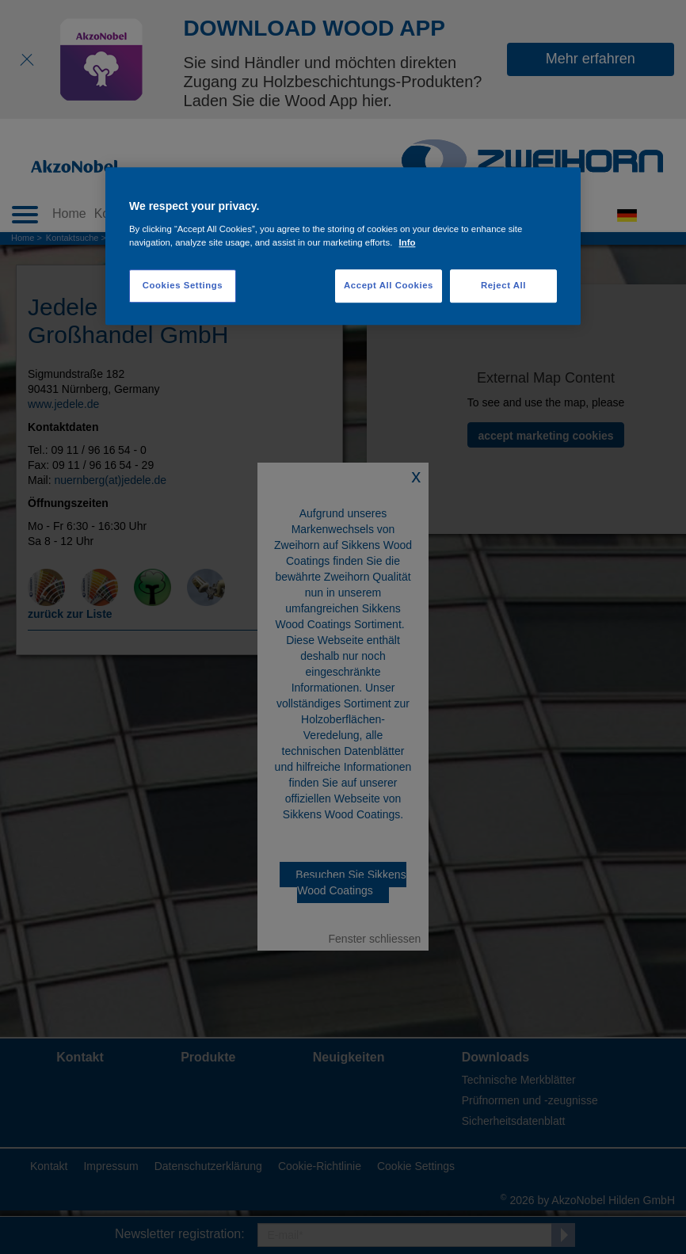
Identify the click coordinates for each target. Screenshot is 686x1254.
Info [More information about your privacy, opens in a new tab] (407, 242)
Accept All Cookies (388, 285)
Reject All (503, 285)
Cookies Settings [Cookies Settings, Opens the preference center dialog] (183, 285)
